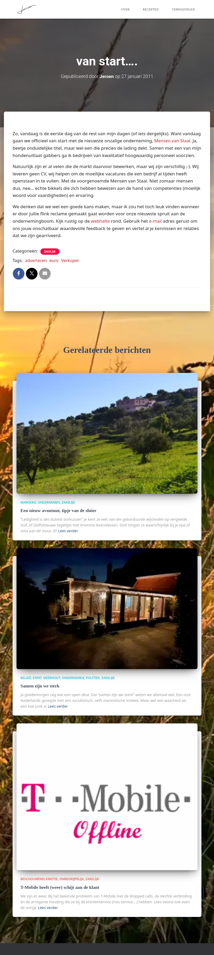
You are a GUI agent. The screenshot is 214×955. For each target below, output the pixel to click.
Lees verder (68, 530)
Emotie (52, 878)
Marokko (28, 502)
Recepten (151, 9)
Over (125, 9)
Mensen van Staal (172, 141)
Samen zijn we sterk (39, 685)
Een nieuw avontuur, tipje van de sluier (57, 510)
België (25, 677)
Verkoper (70, 260)
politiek (93, 677)
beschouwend (32, 878)
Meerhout (51, 677)
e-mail (155, 221)
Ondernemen (49, 502)
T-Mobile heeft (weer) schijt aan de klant (59, 886)
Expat (37, 677)
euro (53, 260)
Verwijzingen (183, 9)
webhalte (100, 221)
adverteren (36, 260)
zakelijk (50, 251)
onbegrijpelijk (72, 878)
